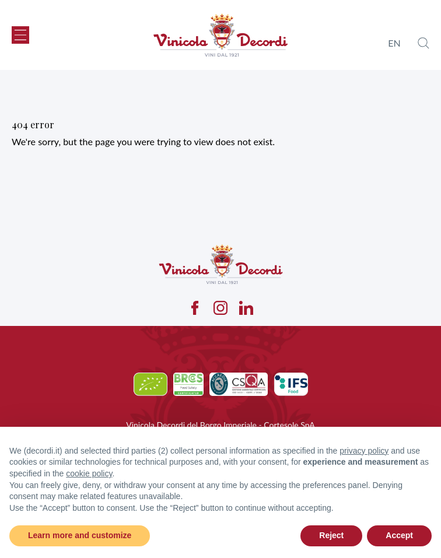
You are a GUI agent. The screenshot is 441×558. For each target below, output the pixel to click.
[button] (20, 35)
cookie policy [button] (89, 473)
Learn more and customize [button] (79, 535)
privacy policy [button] (364, 450)
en (394, 42)
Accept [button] (399, 535)
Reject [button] (331, 535)
